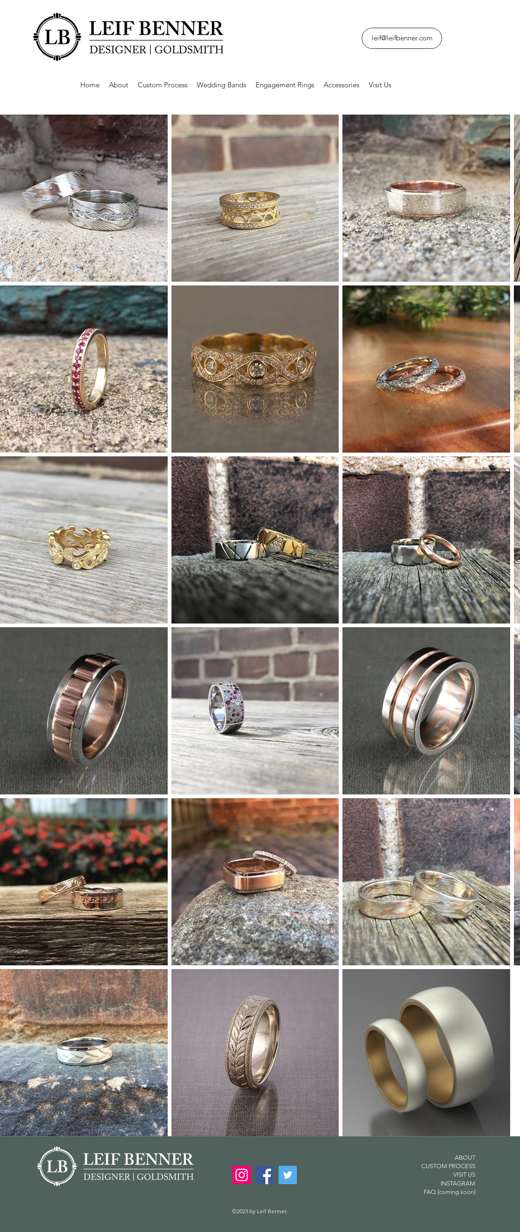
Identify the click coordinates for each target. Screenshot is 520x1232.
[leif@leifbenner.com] (402, 38)
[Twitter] (288, 1175)
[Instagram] (242, 1175)
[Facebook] (265, 1175)
